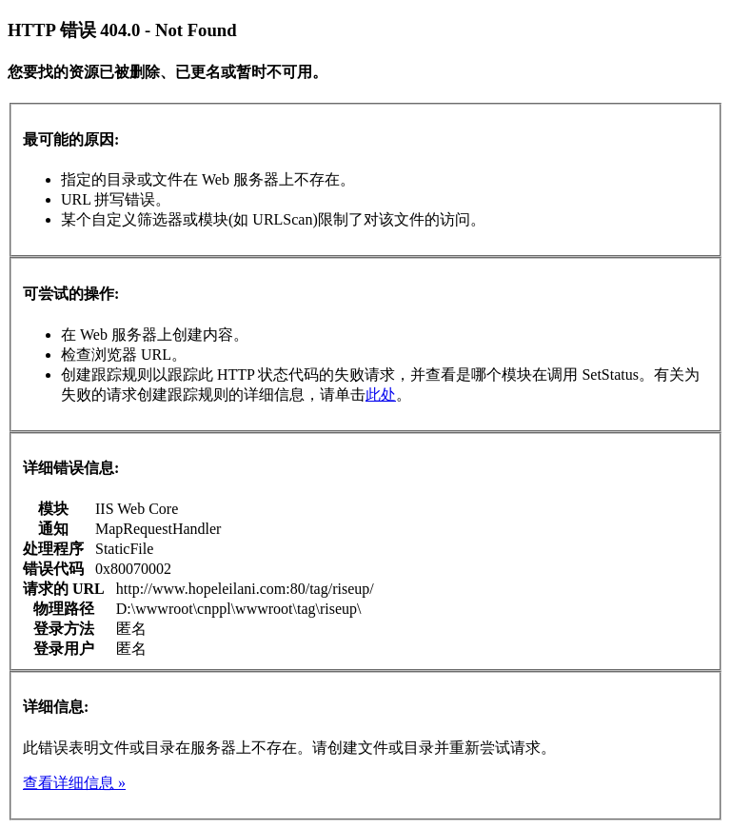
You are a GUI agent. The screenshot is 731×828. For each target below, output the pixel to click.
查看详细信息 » (74, 783)
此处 (381, 394)
